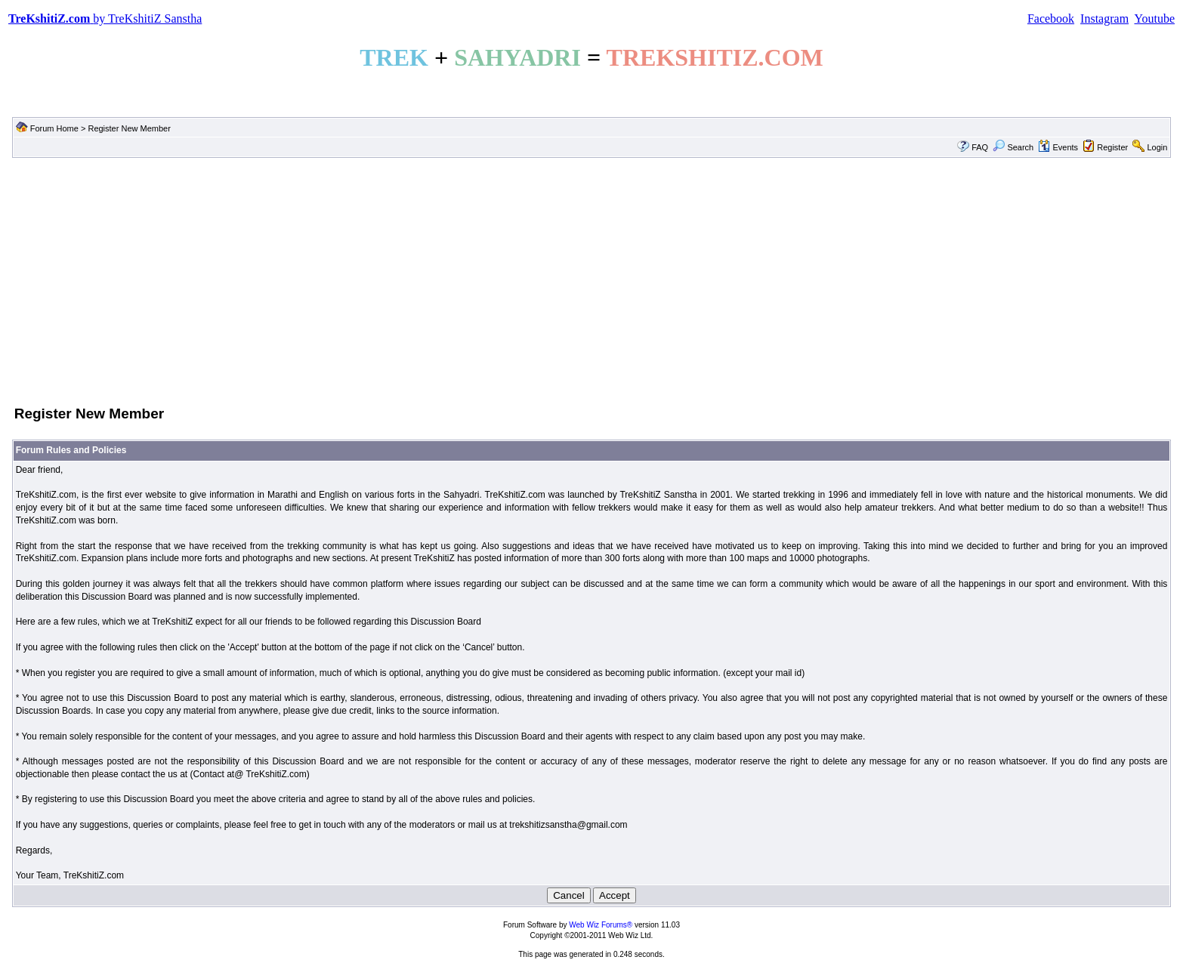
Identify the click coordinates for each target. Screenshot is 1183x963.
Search (1013, 147)
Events (1058, 147)
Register (1112, 147)
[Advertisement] (591, 280)
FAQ (979, 147)
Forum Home (54, 128)
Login (1157, 147)
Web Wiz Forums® (600, 925)
